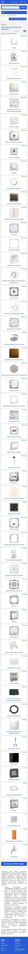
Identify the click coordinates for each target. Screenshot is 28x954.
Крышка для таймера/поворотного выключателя (14, 282)
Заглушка (14, 234)
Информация (18, 943)
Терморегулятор (14, 421)
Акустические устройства (14, 591)
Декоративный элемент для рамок (14, 406)
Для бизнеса (3, 948)
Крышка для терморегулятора (14, 313)
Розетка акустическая (14, 437)
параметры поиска (17, 19)
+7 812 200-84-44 (14, 2)
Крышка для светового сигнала (14, 544)
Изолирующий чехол (14, 826)
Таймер (14, 621)
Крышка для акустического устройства (14, 375)
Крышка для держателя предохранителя (14, 732)
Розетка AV (14, 483)
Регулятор (14, 764)
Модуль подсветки (14, 467)
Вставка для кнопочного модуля (14, 498)
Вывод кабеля (14, 390)
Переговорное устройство (14, 841)
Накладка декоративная (14, 795)
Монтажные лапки (14, 749)
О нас (2, 946)
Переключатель (14, 127)
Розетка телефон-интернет (14, 142)
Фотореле (14, 856)
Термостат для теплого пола (14, 360)
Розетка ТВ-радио (14, 157)
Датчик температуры (14, 716)
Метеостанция (14, 683)
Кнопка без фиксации (14, 204)
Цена (14, 12)
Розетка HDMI (14, 529)
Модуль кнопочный (14, 514)
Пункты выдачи (4, 945)
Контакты (17, 941)
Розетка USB (14, 298)
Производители (18, 945)
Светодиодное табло (14, 668)
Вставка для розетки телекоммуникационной (14, 699)
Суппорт (14, 606)
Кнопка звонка (14, 637)
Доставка (3, 943)
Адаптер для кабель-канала (14, 652)
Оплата (2, 941)
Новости (3, 950)
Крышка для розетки (14, 265)
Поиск (23, 7)
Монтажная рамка (14, 250)
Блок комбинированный (14, 560)
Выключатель (14, 94)
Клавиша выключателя (14, 78)
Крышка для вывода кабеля (14, 575)
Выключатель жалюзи (14, 329)
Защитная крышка (14, 779)
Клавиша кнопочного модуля (14, 219)
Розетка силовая (14, 63)
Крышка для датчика (14, 452)
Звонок (14, 810)
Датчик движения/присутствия (14, 344)
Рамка (14, 48)
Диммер (14, 173)
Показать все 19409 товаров (14, 864)
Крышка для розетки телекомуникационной (14, 110)
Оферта (16, 946)
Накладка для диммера (14, 188)
